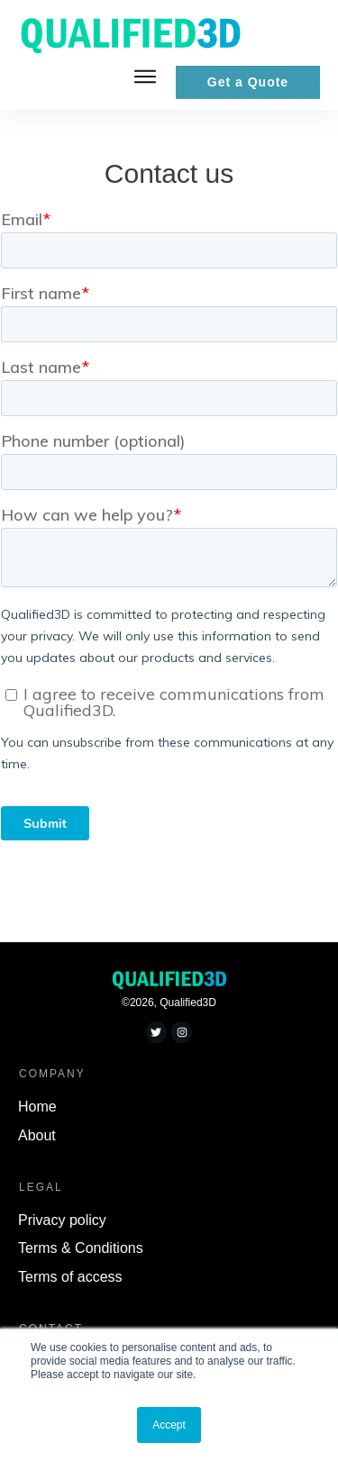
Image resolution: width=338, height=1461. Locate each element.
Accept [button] (169, 1425)
